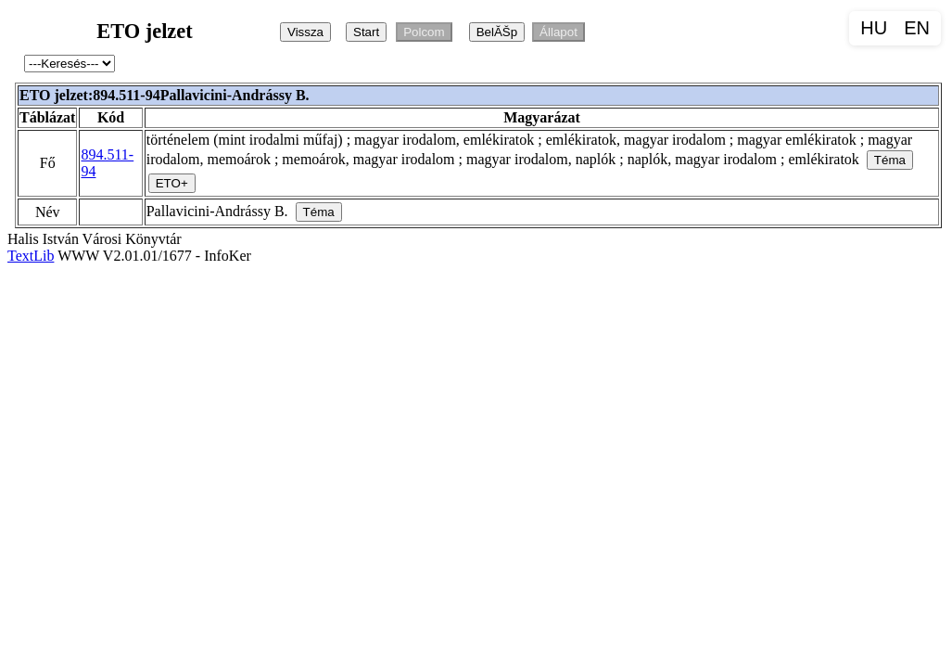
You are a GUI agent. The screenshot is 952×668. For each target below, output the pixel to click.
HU (873, 28)
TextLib (30, 255)
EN (917, 28)
